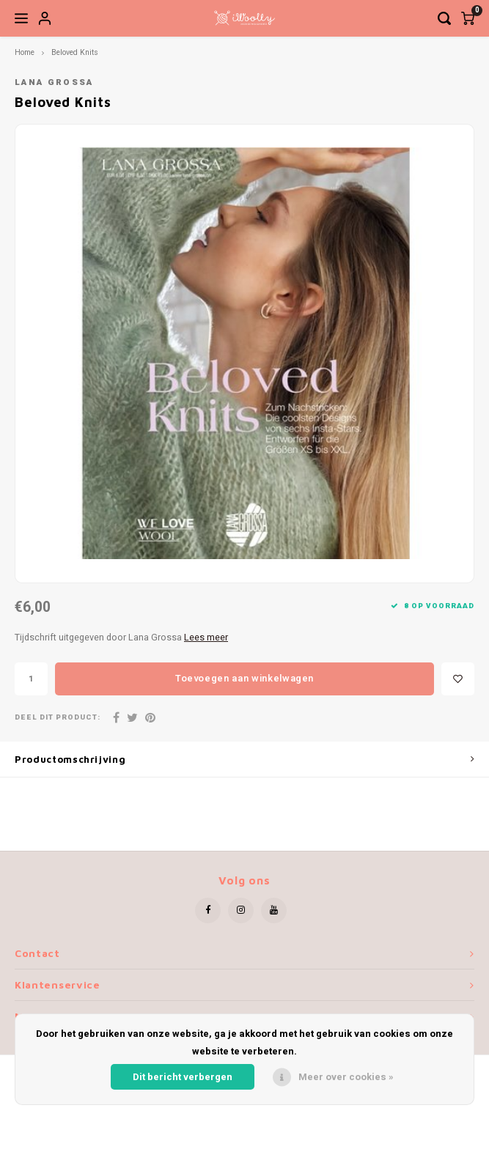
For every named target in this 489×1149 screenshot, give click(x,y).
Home (24, 52)
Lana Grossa (54, 82)
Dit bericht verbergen (182, 1077)
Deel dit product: (57, 718)
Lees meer (206, 637)
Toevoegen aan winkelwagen (244, 678)
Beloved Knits (74, 52)
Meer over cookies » (346, 1077)
